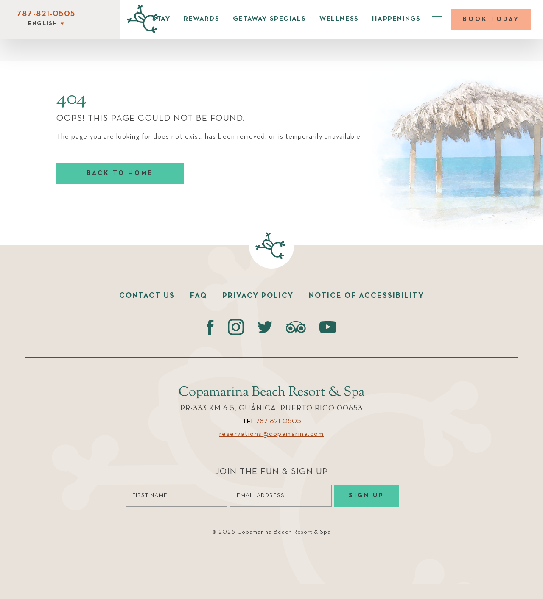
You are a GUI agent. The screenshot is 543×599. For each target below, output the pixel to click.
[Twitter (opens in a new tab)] (265, 327)
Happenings (396, 19)
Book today (491, 19)
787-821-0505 (46, 14)
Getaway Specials (269, 19)
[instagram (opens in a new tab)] (235, 327)
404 (71, 99)
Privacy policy (258, 296)
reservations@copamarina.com (271, 434)
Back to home (120, 173)
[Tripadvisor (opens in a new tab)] (296, 327)
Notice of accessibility (366, 296)
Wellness (339, 19)
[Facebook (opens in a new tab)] (210, 327)
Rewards (201, 19)
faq (198, 296)
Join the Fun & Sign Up (271, 471)
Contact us (147, 296)
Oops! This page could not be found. (150, 118)
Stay (161, 19)
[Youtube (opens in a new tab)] (327, 327)
